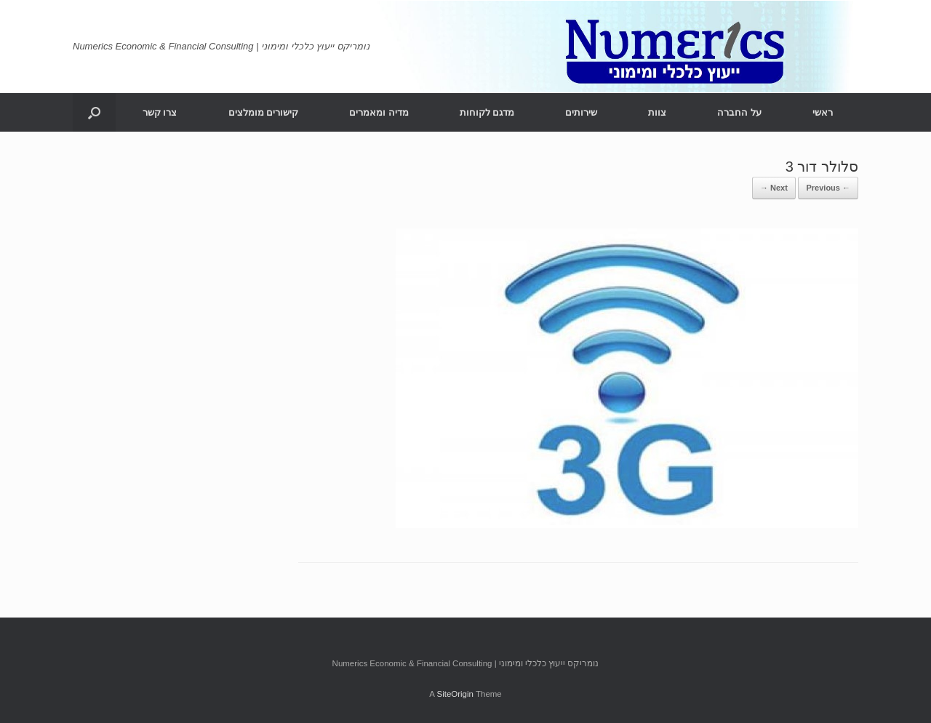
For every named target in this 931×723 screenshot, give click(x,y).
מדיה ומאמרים (379, 112)
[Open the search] (94, 112)
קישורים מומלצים (263, 112)
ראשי (822, 112)
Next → (774, 187)
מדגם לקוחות (487, 112)
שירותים (581, 112)
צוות (657, 112)
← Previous (828, 187)
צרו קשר (160, 112)
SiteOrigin (455, 694)
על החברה (739, 112)
